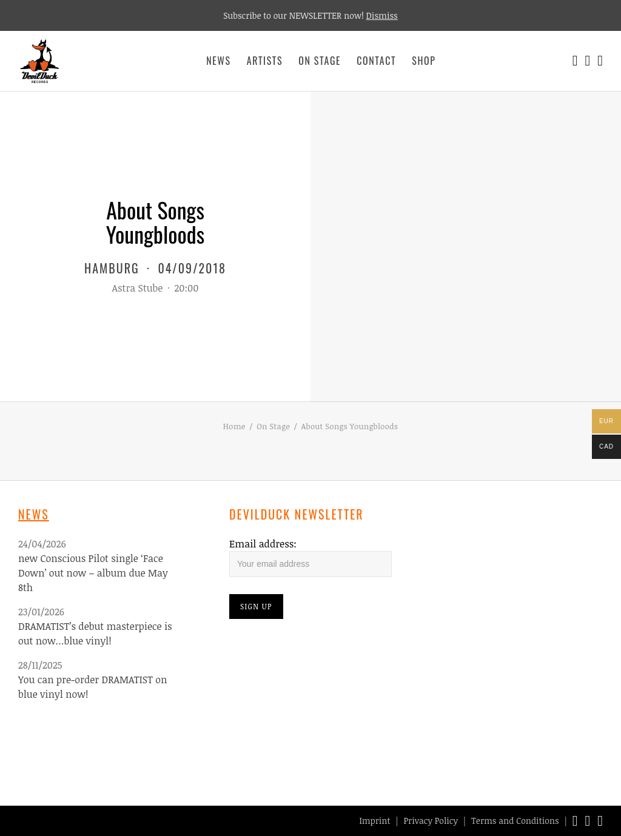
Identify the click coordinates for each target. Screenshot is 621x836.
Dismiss (382, 15)
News (218, 60)
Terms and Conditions (515, 820)
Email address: (263, 543)
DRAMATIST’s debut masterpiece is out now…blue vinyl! (95, 633)
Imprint (374, 820)
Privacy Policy (431, 820)
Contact (376, 60)
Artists (265, 60)
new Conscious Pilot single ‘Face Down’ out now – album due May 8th (93, 573)
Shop (423, 60)
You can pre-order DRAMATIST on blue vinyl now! (92, 687)
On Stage (319, 60)
